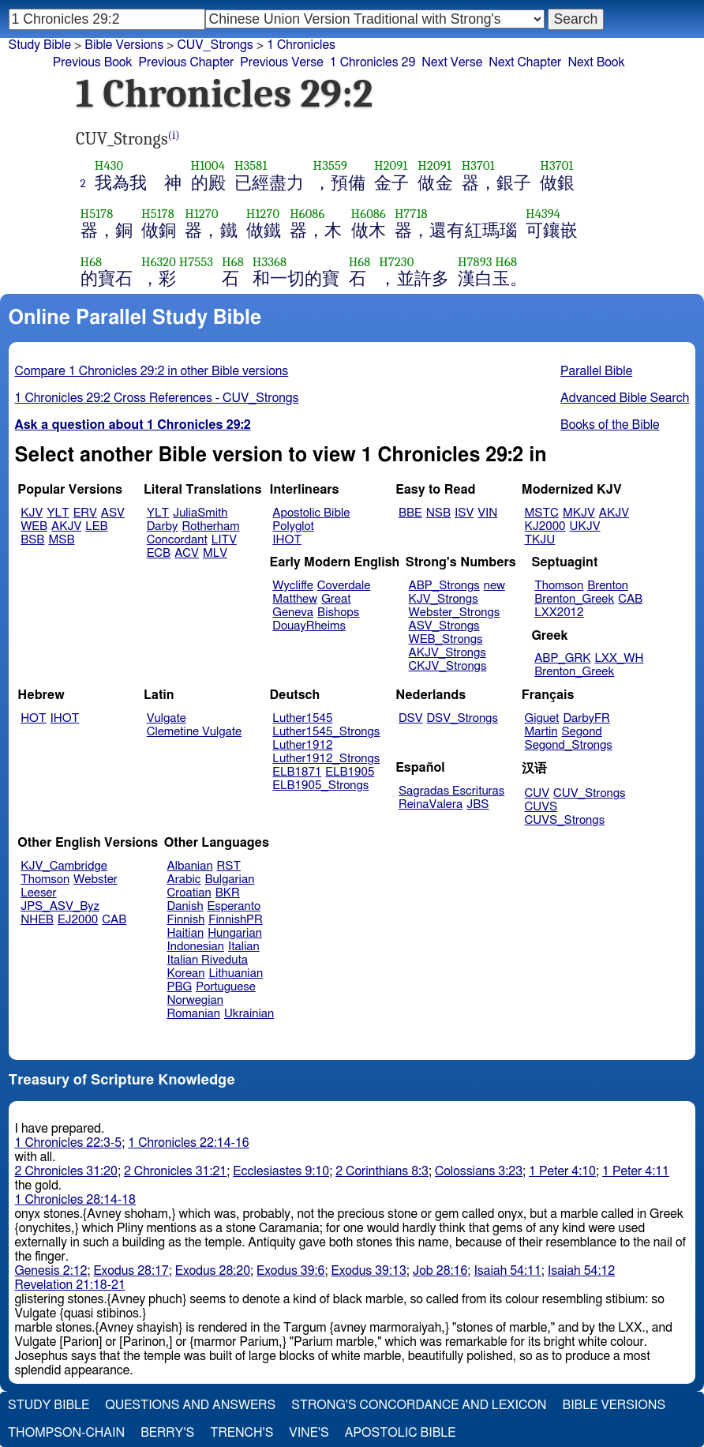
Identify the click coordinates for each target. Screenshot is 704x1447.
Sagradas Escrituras (451, 791)
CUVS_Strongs (565, 820)
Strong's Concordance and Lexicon (418, 1405)
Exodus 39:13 (368, 1271)
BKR (227, 893)
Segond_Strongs (568, 745)
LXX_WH (618, 658)
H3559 (330, 165)
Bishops (338, 612)
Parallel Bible (596, 371)
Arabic (184, 879)
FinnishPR (235, 920)
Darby (162, 526)
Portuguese (226, 987)
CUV (537, 793)
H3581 (251, 165)
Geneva (292, 612)
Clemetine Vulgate (194, 732)
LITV (224, 540)
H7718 (411, 213)
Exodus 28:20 (212, 1271)
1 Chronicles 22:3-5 (68, 1143)
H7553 (196, 261)
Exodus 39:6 (290, 1271)
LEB (96, 526)
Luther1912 (302, 745)
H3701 (478, 165)
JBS (477, 804)
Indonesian (196, 947)
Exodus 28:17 (130, 1271)
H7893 (475, 261)
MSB (61, 540)
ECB (158, 553)
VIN (487, 513)
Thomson (558, 586)
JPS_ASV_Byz (60, 906)
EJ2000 (78, 920)
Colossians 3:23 (478, 1171)
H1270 (201, 213)
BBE (410, 513)
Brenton (607, 586)
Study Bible (40, 45)
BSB (32, 540)
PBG (180, 987)
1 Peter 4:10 (562, 1171)
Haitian (185, 933)
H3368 (269, 261)
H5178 (97, 213)
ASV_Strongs (444, 626)
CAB (630, 599)
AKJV (66, 526)
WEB (34, 526)
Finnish (186, 920)
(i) (174, 135)
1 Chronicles (301, 45)
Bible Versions (123, 45)
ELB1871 (296, 772)
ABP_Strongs (444, 586)
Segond (581, 732)
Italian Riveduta (207, 960)
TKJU (540, 540)
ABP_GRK (562, 658)
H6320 (158, 261)
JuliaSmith (200, 513)
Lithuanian (235, 973)
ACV (186, 553)
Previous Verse (281, 62)
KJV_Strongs (443, 599)
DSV (411, 718)
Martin (541, 732)
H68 (92, 261)
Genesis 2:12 (51, 1271)
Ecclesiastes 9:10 (281, 1171)
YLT (58, 513)
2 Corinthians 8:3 (382, 1171)
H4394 (543, 213)
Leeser (38, 893)
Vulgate (166, 718)
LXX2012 (558, 612)
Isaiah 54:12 (581, 1271)
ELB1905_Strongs (320, 785)
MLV (215, 553)
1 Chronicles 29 (373, 62)
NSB (438, 513)
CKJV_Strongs (448, 666)
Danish (185, 906)
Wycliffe (292, 586)
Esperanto (234, 906)
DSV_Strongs (462, 718)
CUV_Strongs (589, 793)
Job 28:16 (440, 1271)
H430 (109, 165)
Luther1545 (302, 718)
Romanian (193, 1014)
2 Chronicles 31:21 (175, 1171)
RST (229, 866)
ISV (464, 513)
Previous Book (93, 62)
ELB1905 (349, 772)
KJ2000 (545, 526)
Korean (186, 973)
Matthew (294, 599)
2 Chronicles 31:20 (66, 1171)
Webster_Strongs (454, 612)
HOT (33, 718)
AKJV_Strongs (447, 653)
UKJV (585, 526)
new (494, 586)
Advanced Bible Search (624, 398)
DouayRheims (309, 626)
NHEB (37, 920)
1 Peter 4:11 (635, 1171)
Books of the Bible (610, 425)
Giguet (542, 718)
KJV (32, 513)
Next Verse (451, 62)
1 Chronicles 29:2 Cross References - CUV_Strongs (157, 398)
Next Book (595, 62)
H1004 (208, 165)
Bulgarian (229, 879)
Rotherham (210, 526)
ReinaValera (430, 804)
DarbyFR (586, 718)
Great (335, 599)
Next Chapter (525, 62)
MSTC (542, 513)
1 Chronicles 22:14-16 (188, 1143)
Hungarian (235, 933)
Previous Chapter (186, 62)
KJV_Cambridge (64, 866)
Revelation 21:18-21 (70, 1285)
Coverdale (344, 586)
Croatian (189, 893)
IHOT (286, 540)
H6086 (307, 213)
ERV (85, 513)
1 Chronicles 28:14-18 (75, 1199)
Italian (244, 947)
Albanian (190, 866)
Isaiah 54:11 (507, 1271)
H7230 (396, 261)
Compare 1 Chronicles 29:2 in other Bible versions (152, 371)
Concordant (177, 540)
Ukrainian (249, 1014)
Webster (95, 879)
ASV (113, 513)
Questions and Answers (190, 1405)
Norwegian (195, 1000)
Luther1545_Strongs (326, 732)
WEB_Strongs (446, 639)
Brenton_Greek (574, 599)
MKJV (579, 513)
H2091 (390, 165)
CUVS (541, 807)
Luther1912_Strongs (326, 759)
